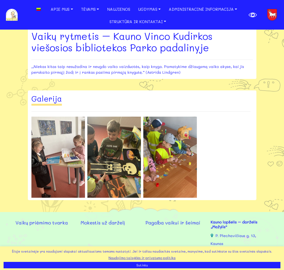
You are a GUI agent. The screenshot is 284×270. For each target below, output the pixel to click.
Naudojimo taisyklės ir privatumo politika (142, 258)
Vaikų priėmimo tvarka (41, 222)
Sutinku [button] (142, 265)
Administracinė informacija (201, 9)
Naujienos (118, 9)
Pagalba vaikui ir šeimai (172, 222)
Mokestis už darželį (102, 222)
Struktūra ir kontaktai (136, 21)
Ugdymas (147, 9)
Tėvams (88, 9)
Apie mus (60, 9)
